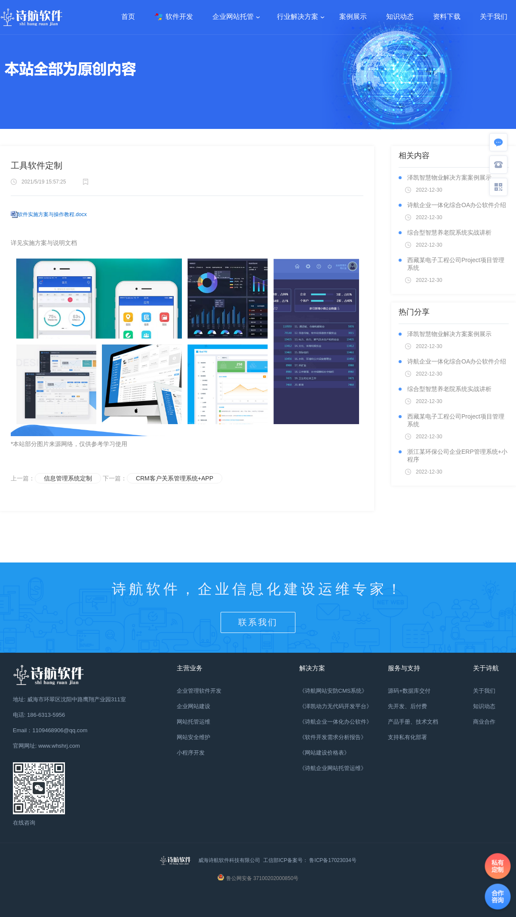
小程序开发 (191, 752)
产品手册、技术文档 (413, 721)
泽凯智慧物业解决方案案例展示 (449, 177)
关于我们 (484, 691)
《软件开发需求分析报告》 (332, 737)
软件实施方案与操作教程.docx (52, 214)
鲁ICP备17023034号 (332, 860)
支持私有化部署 (407, 737)
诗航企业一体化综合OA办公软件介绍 (456, 205)
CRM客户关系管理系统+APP (174, 478)
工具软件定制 (36, 165)
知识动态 (484, 706)
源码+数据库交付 (409, 691)
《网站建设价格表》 (324, 752)
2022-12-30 (429, 190)
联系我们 (258, 622)
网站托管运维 (193, 721)
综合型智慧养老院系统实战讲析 (449, 232)
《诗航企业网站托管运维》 (332, 768)
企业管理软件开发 (199, 691)
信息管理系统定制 (68, 478)
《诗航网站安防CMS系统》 (333, 691)
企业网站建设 (193, 706)
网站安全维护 (193, 737)
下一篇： (128, 478)
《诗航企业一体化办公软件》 (335, 721)
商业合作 (484, 721)
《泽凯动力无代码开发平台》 (335, 706)
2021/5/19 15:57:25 (44, 182)
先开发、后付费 (407, 706)
